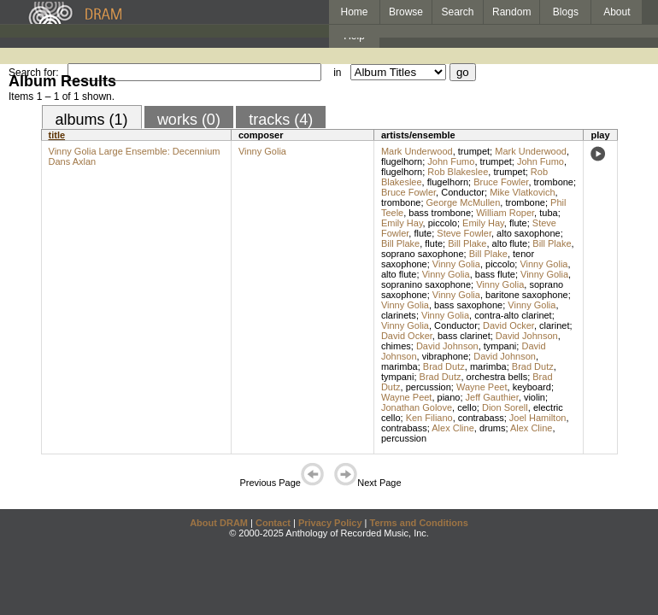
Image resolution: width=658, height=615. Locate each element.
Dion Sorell (505, 407)
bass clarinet (464, 336)
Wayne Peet (482, 387)
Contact (273, 523)
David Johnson (527, 336)
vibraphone (445, 356)
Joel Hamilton (538, 418)
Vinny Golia (262, 151)
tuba (548, 213)
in (337, 73)
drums (492, 428)
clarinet (554, 325)
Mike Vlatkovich (522, 192)
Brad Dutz (444, 366)
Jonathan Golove (416, 407)
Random (511, 12)
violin (534, 397)
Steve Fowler (464, 233)
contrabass (481, 418)
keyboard (532, 387)
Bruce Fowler (500, 182)
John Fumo (450, 161)
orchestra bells (497, 377)
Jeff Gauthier (492, 397)
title (57, 135)
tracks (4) (281, 119)
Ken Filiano (429, 418)
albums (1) (92, 119)
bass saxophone (468, 305)
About (616, 12)
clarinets (398, 315)
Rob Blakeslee (457, 172)
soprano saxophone (422, 254)
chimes (396, 346)
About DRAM (219, 523)
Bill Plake (400, 243)
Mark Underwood (417, 151)
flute (518, 223)
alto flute (510, 243)
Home (353, 12)
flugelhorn (401, 161)
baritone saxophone (526, 295)
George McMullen (463, 202)
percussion (428, 387)
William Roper (505, 213)
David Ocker (508, 325)
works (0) (188, 119)
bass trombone (439, 213)
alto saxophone (528, 233)
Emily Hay (402, 223)
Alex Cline (453, 428)
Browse (406, 12)
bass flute (495, 274)
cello (467, 407)
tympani (500, 346)
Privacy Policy (330, 523)
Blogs (566, 12)
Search (458, 12)
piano (449, 397)
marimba (399, 366)
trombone (553, 182)
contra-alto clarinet (513, 315)
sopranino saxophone (426, 284)
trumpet (474, 151)
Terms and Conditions (419, 523)
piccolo (442, 223)
